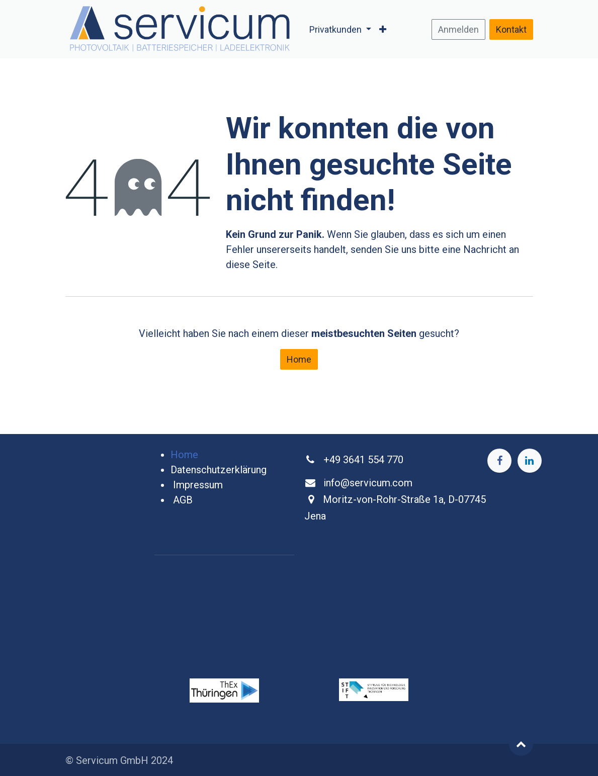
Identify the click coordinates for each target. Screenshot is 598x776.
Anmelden (458, 29)
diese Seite (251, 264)
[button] (521, 744)
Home (299, 359)
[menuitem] (340, 29)
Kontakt (511, 29)
